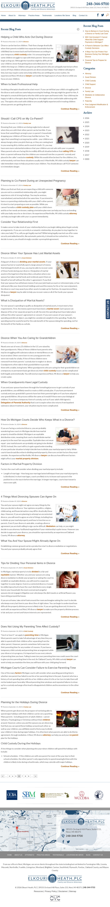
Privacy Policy (51, 891)
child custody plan (25, 207)
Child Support (90, 84)
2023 (86, 130)
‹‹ (2, 776)
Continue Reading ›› (70, 109)
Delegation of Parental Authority (15, 403)
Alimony (88, 74)
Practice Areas (33, 15)
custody (30, 157)
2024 (86, 126)
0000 (86, 159)
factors (18, 673)
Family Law (27, 123)
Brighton (48, 867)
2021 (86, 138)
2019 (86, 146)
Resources (38, 891)
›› (35, 776)
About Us (12, 15)
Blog (74, 15)
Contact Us (83, 15)
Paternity (88, 101)
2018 (86, 150)
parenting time (31, 635)
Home (3, 15)
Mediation (50, 526)
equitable (5, 575)
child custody (20, 54)
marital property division (27, 458)
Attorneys (22, 15)
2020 (86, 142)
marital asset (53, 309)
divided (35, 572)
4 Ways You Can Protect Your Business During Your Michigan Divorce (97, 54)
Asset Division (27, 258)
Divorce (26, 41)
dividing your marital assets (32, 262)
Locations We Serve (62, 15)
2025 (86, 122)
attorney (73, 213)
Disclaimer (62, 891)
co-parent (73, 735)
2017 (86, 154)
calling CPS (68, 151)
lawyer (29, 76)
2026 (86, 118)
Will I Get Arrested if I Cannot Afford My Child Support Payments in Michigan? (96, 39)
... (6, 776)
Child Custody (28, 631)
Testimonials (47, 15)
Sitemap (72, 891)
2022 (86, 134)
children (46, 720)
